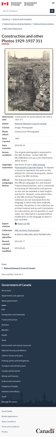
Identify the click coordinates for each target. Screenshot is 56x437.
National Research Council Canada (30, 123)
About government (9, 301)
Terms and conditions (11, 426)
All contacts (6, 290)
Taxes (4, 340)
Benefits (5, 330)
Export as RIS (22, 223)
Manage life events (9, 402)
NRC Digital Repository (12, 28)
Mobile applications (10, 416)
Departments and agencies (13, 295)
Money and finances (10, 376)
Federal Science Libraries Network (17, 24)
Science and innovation (22, 19)
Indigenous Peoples (10, 386)
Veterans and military (10, 391)
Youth (4, 396)
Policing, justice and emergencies (15, 361)
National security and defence (14, 350)
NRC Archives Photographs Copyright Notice (30, 166)
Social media (7, 411)
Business (5, 325)
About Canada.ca (9, 421)
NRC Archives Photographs (27, 230)
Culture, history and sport (12, 355)
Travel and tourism (9, 320)
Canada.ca (6, 19)
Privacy (5, 432)
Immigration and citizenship (13, 314)
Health (4, 335)
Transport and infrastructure (14, 366)
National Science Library (44, 24)
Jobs (3, 309)
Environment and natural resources (16, 345)
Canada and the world (11, 371)
